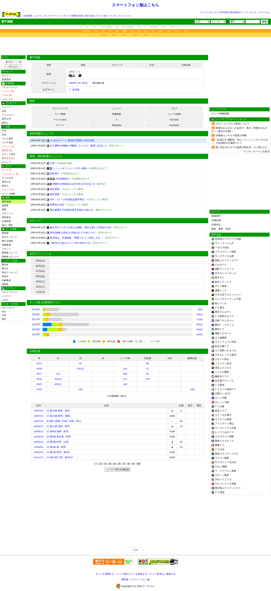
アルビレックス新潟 (225, 354)
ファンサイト (8, 115)
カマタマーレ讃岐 (224, 436)
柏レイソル (221, 303)
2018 (39, 368)
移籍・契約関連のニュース (45, 156)
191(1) (80, 368)
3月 (110, 31)
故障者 (74, 15)
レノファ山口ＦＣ (224, 432)
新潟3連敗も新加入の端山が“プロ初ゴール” (73, 232)
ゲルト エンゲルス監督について (233, 123)
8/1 (146, 34)
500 (125, 373)
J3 (94, 26)
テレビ (99, 15)
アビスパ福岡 (222, 458)
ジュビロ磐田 (222, 372)
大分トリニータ (223, 479)
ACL (163, 26)
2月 (103, 31)
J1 (80, 26)
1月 (96, 31)
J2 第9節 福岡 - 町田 (57, 431)
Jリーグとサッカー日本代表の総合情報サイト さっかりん (228, 12)
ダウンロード (8, 308)
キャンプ (6, 162)
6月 (131, 31)
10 (138, 464)
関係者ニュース (9, 252)
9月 (153, 31)
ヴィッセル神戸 (223, 415)
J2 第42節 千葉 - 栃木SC (59, 457)
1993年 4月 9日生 (78, 83)
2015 (39, 384)
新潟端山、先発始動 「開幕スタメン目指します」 (76, 237)
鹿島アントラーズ (224, 269)
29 (114, 34)
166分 (199, 334)
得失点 (5, 276)
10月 (160, 31)
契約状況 (6, 217)
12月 (177, 31)
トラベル (112, 15)
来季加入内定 (57, 204)
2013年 (36, 334)
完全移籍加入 (63, 178)
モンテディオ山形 (224, 256)
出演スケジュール (40, 253)
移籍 (81, 15)
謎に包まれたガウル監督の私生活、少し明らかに (242, 147)
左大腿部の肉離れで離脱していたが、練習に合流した (78, 145)
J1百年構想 (106, 26)
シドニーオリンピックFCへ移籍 (70, 168)
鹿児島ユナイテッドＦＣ (228, 488)
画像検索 (116, 114)
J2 (87, 26)
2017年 (36, 319)
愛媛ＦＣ (219, 445)
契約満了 (54, 173)
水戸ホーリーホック (225, 273)
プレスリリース (50, 15)
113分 (199, 319)
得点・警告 (7, 225)
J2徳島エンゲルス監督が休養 (231, 135)
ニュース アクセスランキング (230, 119)
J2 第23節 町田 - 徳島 (58, 416)
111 (125, 379)
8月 (146, 31)
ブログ (5, 300)
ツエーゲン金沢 (223, 363)
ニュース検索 (174, 114)
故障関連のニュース (41, 133)
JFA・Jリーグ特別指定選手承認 (67, 199)
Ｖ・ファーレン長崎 (225, 470)
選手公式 (6, 119)
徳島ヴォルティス (224, 440)
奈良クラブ (221, 410)
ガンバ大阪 (221, 397)
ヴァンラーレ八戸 (224, 243)
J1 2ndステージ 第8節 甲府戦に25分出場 (72, 140)
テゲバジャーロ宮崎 (225, 483)
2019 (39, 363)
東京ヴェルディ (223, 312)
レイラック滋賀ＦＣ (225, 389)
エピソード (7, 213)
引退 (52, 163)
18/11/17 (38, 457)
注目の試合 (89, 15)
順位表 (5, 264)
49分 (200, 309)
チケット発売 (8, 154)
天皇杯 (153, 26)
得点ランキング (9, 237)
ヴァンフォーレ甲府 (225, 342)
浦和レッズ (221, 290)
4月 (117, 31)
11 (147, 368)
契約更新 (54, 189)
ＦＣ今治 (219, 449)
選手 (4, 319)
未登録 (74, 89)
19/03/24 (38, 436)
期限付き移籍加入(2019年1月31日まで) (74, 184)
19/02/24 (38, 452)
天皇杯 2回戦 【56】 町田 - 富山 (63, 421)
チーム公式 (7, 178)
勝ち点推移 (7, 241)
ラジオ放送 (7, 142)
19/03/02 (38, 447)
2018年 (36, 314)
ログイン (6, 75)
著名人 (5, 123)
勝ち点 (5, 268)
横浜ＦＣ (219, 329)
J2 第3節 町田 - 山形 (57, 441)
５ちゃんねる (59, 119)
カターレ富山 (222, 359)
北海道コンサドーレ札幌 (228, 239)
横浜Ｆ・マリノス (224, 324)
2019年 (36, 309)
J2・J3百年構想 (124, 26)
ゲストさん (264, 12)
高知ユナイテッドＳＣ (227, 453)
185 (125, 384)
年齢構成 (6, 245)
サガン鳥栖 (221, 466)
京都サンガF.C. (223, 393)
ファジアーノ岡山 (224, 423)
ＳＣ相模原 (221, 337)
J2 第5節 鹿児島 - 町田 (58, 436)
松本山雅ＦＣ (222, 346)
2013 (39, 389)
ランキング (64, 15)
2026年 (86, 31)
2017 (39, 373)
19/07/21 (38, 416)
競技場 (5, 233)
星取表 (5, 284)
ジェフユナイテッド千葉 (228, 299)
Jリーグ (60, 125)
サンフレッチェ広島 (225, 428)
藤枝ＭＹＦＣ (222, 376)
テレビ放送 (7, 138)
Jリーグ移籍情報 (220, 113)
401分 (199, 324)
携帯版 (124, 579)
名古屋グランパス (224, 380)
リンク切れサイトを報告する (131, 574)
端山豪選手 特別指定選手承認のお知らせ (71, 210)
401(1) (58, 379)
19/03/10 (38, 441)
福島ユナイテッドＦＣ (227, 260)
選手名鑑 (6, 201)
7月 (139, 31)
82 (147, 373)
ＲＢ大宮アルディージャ (228, 294)
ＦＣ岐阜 (219, 385)
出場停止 (216, 224)
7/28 (103, 34)
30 (124, 34)
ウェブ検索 (59, 114)
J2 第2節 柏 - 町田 (56, 447)
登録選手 (216, 216)
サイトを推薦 (8, 193)
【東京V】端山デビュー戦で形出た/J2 (70, 243)
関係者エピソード (10, 256)
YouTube (174, 119)
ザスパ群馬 (221, 286)
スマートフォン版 (140, 579)
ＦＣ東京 (219, 307)
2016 (39, 379)
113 (58, 373)
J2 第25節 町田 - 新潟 (58, 410)
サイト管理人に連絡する (163, 574)
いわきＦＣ (221, 264)
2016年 (36, 324)
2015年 (36, 329)
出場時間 (6, 221)
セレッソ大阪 (222, 402)
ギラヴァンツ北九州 (225, 462)
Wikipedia (116, 125)
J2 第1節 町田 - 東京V (58, 452)
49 (80, 363)
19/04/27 (38, 426)
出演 (152, 65)
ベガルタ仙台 (222, 247)
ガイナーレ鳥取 (223, 419)
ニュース (37, 15)
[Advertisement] (136, 46)
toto (105, 15)
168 (192, 389)
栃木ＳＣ (219, 277)
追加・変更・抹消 (220, 228)
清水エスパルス (223, 367)
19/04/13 (38, 431)
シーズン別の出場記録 (117, 469)
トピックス (7, 99)
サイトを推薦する (104, 574)
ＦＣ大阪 (219, 406)
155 (148, 379)
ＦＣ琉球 (219, 492)
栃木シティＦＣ (223, 281)
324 (125, 368)
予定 (186, 31)
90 (147, 363)
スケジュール (124, 15)
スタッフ (6, 249)
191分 (199, 314)
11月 (169, 31)
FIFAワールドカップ (181, 26)
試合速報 (27, 15)
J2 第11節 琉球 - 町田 (58, 426)
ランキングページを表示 (256, 151)
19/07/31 (38, 410)
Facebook (174, 125)
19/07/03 (38, 421)
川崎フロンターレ (224, 320)
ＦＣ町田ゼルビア (224, 316)
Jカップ (141, 26)
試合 (4, 111)
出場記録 (186, 65)
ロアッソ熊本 (222, 475)
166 (80, 389)
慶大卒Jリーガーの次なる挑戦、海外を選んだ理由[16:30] (80, 227)
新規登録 (6, 79)
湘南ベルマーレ (223, 333)
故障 (49, 65)
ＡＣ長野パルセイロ (225, 350)
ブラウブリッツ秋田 (225, 251)
